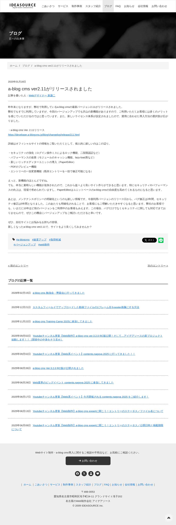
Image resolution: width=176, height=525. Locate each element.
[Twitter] (84, 473)
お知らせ (129, 6)
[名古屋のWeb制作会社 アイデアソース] (23, 8)
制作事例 (77, 6)
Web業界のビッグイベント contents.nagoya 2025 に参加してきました (73, 382)
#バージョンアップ (25, 244)
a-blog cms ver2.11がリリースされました (58, 65)
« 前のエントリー (18, 265)
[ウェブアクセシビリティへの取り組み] (97, 473)
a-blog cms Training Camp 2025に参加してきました (62, 321)
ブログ (108, 6)
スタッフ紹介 (93, 6)
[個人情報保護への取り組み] (91, 473)
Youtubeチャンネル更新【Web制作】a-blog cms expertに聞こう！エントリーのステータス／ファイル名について (98, 411)
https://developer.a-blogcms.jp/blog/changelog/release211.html (44, 134)
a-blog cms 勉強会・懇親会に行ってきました (59, 292)
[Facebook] (77, 473)
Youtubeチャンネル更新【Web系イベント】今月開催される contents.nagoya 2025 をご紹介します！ (91, 396)
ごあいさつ (48, 6)
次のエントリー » (158, 265)
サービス (63, 6)
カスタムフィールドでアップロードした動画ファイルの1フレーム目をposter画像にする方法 (86, 307)
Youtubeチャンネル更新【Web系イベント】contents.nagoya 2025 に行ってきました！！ (84, 353)
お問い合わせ (159, 6)
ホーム (14, 65)
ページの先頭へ (169, 518)
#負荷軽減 (55, 239)
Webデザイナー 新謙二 (42, 95)
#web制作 (44, 244)
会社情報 (143, 6)
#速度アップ (39, 239)
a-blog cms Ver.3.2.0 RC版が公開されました (58, 368)
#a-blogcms (23, 239)
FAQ (118, 6)
